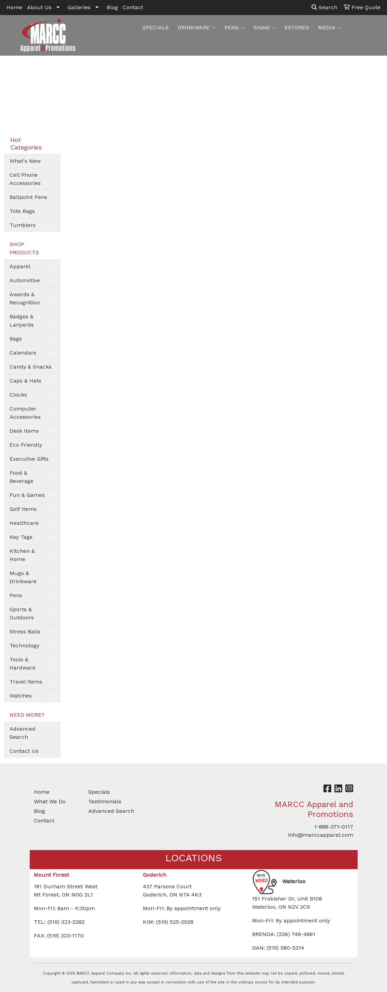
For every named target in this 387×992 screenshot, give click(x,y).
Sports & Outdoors (22, 613)
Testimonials (104, 801)
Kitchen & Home (22, 555)
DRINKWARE (197, 28)
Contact (133, 7)
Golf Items (23, 509)
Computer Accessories (25, 412)
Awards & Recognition (25, 298)
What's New (25, 161)
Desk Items (24, 431)
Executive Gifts (29, 459)
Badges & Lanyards (22, 320)
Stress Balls (25, 631)
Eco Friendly (26, 445)
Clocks (18, 394)
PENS (234, 28)
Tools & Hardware (23, 663)
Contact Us (24, 751)
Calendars (23, 352)
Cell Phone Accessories (25, 179)
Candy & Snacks (31, 366)
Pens (16, 595)
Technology (24, 645)
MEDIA (329, 28)
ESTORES (297, 27)
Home (14, 7)
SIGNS (264, 28)
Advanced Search (23, 732)
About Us (39, 7)
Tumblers (23, 225)
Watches (21, 695)
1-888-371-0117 (333, 826)
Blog (112, 7)
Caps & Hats (25, 380)
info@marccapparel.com (320, 835)
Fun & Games (27, 495)
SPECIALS (155, 27)
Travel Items (26, 681)
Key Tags (21, 537)
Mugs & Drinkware (23, 577)
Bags (16, 338)
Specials (99, 792)
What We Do (50, 801)
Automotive (25, 280)
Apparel (20, 266)
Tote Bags (22, 211)
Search (324, 7)
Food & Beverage (21, 477)
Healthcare (24, 523)
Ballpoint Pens (28, 197)
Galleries (79, 7)
